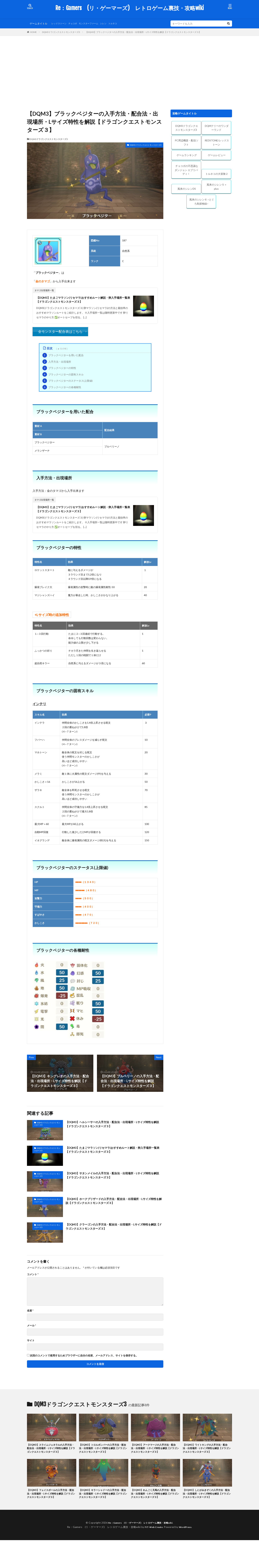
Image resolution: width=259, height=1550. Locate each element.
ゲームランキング (187, 155)
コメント (32, 1277)
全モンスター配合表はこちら (60, 333)
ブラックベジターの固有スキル (63, 375)
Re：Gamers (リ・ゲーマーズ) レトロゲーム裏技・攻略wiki (129, 8)
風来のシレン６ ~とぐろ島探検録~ (201, 201)
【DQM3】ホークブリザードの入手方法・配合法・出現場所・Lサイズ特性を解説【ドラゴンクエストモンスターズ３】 (113, 1204)
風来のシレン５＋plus (217, 186)
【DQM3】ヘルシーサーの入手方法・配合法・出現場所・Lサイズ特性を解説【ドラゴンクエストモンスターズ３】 (113, 1127)
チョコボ (76, 23)
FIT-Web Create (152, 1537)
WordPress (186, 1537)
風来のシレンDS (187, 188)
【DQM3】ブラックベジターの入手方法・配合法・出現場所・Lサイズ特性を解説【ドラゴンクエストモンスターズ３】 (143, 32)
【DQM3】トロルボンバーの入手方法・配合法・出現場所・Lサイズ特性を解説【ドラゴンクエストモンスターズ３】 (103, 1452)
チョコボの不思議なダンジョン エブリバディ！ (186, 169)
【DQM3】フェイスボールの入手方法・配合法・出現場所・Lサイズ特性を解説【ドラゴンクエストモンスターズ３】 (51, 1503)
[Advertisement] (129, 72)
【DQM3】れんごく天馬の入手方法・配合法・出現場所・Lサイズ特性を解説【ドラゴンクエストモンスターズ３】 (155, 1503)
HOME (33, 32)
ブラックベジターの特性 (59, 369)
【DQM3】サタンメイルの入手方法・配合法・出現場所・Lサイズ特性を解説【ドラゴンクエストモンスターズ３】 (113, 1178)
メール (31, 1328)
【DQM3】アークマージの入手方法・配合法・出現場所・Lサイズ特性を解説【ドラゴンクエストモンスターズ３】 (155, 1452)
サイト (31, 1343)
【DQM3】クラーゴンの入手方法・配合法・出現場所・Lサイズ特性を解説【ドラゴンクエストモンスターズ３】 (113, 1229)
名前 (30, 1313)
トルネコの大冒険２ (216, 173)
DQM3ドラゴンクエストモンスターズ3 (61, 32)
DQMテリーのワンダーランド (217, 127)
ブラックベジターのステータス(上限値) (67, 382)
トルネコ (122, 23)
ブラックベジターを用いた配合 (63, 356)
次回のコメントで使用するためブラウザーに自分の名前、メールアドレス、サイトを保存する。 (84, 1358)
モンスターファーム (94, 23)
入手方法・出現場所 (56, 363)
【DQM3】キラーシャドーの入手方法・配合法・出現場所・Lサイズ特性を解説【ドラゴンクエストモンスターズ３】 (103, 1503)
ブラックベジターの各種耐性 (61, 388)
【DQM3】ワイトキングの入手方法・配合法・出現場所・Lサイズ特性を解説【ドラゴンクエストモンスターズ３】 (207, 1452)
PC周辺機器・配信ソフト (186, 142)
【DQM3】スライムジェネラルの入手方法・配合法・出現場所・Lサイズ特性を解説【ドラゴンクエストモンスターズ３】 (51, 1454)
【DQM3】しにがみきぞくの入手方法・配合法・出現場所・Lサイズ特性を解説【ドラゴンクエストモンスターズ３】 (207, 1503)
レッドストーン (60, 23)
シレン (111, 23)
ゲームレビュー (217, 155)
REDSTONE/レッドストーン (217, 142)
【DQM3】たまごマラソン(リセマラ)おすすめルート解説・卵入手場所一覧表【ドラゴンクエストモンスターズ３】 (82, 300)
